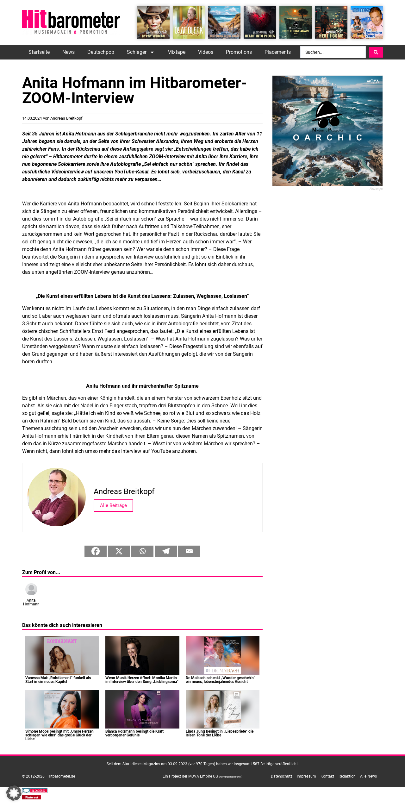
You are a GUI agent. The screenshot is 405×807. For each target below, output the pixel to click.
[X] (119, 551)
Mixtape (176, 52)
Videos (205, 52)
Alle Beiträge (113, 505)
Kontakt (327, 776)
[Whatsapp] (142, 551)
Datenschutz (281, 776)
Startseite (39, 52)
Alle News (368, 776)
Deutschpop (100, 52)
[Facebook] (95, 551)
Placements (278, 52)
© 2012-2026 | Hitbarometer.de (48, 776)
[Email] (189, 551)
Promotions (239, 52)
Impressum (306, 776)
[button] (31, 797)
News (68, 52)
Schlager (141, 52)
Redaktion (347, 776)
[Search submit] (376, 52)
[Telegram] (166, 551)
